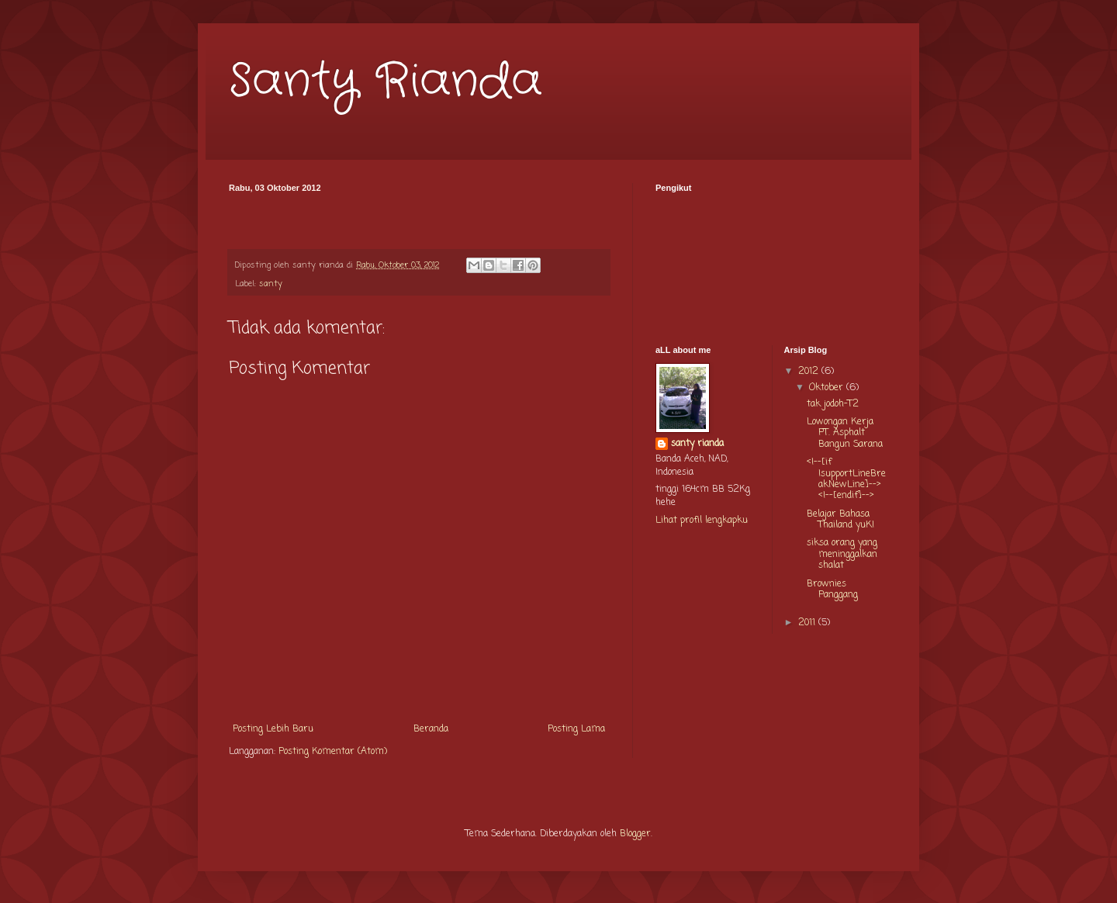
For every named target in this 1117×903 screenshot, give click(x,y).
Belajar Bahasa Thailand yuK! (840, 519)
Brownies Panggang (832, 589)
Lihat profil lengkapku (701, 521)
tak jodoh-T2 (833, 404)
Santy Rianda (385, 81)
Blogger (635, 834)
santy (270, 284)
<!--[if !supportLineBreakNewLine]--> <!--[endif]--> (846, 479)
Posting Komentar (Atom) (332, 752)
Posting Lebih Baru (273, 729)
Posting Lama (576, 729)
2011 (808, 623)
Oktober (827, 388)
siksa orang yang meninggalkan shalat (842, 554)
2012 (809, 372)
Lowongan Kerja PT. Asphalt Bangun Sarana (845, 433)
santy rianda (697, 444)
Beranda (430, 729)
